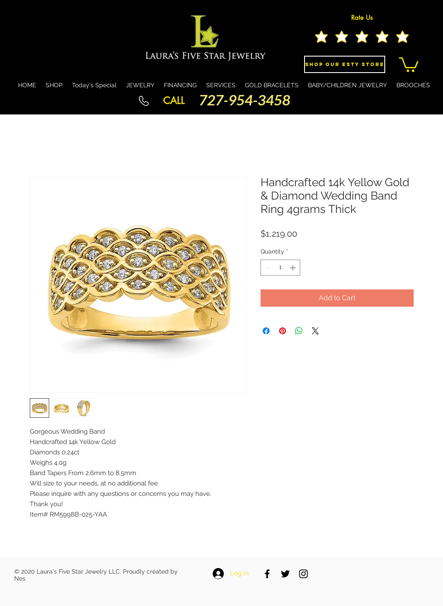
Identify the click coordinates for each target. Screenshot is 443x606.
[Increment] (293, 267)
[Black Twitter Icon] (285, 574)
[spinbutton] (280, 267)
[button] (408, 64)
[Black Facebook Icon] (267, 574)
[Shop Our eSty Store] (344, 64)
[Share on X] (315, 331)
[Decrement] (267, 267)
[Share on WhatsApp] (299, 331)
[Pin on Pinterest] (282, 331)
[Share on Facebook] (266, 331)
